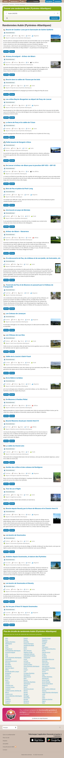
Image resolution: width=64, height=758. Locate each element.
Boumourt (8, 677)
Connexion (57, 1)
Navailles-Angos (46, 638)
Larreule (26, 661)
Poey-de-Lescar (46, 652)
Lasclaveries (27, 663)
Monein (26, 692)
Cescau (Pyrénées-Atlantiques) (13, 696)
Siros (43, 687)
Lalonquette (27, 657)
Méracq (26, 685)
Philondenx (45, 647)
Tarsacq (44, 690)
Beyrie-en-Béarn (9, 668)
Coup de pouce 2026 (9, 747)
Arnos (6, 647)
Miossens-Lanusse (29, 689)
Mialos (25, 687)
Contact (5, 750)
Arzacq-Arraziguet (10, 652)
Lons (25, 671)
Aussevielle (8, 659)
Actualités (5, 743)
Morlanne (26, 701)
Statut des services (26, 754)
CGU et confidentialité (9, 734)
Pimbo (44, 650)
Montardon (27, 697)
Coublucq (7, 699)
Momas (26, 690)
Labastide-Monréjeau (29, 656)
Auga (6, 656)
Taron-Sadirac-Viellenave (48, 689)
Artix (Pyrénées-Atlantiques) (12, 650)
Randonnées (15, 1)
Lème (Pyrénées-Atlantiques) (31, 666)
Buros (6, 680)
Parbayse (44, 642)
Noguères (44, 640)
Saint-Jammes (46, 666)
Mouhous (26, 703)
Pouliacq (44, 657)
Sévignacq (45, 685)
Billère (7, 670)
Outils (6, 1)
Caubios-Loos (9, 694)
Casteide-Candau (9, 687)
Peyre (43, 645)
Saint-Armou (45, 663)
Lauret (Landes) (28, 664)
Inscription (49, 1)
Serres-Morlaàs (46, 682)
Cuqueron (8, 701)
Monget (26, 694)
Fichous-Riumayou (29, 643)
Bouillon (7, 675)
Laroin (25, 659)
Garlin (25, 647)
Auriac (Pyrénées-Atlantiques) (13, 657)
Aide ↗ (23, 1)
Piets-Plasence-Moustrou (49, 649)
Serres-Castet (45, 680)
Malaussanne (27, 677)
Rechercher (54, 18)
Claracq (7, 697)
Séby (43, 675)
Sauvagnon (45, 673)
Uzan (43, 696)
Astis (6, 654)
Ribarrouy (44, 661)
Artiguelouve (8, 649)
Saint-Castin (45, 664)
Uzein (43, 697)
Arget (6, 645)
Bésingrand (8, 666)
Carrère (7, 683)
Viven (43, 703)
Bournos (7, 678)
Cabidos (7, 682)
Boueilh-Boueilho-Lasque (12, 671)
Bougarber (8, 673)
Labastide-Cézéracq (29, 654)
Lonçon (26, 670)
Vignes (44, 701)
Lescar (25, 668)
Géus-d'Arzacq (27, 650)
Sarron (44, 671)
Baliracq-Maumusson (11, 661)
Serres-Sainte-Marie (47, 683)
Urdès (43, 694)
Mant (25, 678)
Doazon (26, 638)
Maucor (26, 680)
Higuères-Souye (28, 652)
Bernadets (8, 664)
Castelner (7, 689)
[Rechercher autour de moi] (57, 13)
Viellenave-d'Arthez (47, 699)
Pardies (44, 643)
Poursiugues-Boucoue (48, 659)
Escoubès (26, 642)
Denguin (7, 703)
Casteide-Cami (9, 685)
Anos (6, 640)
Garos (25, 649)
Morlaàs (26, 699)
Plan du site (6, 737)
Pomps (44, 654)
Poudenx (44, 656)
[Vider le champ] (54, 13)
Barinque (7, 663)
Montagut (26, 696)
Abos (6, 638)
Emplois (5, 740)
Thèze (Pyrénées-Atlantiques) (50, 692)
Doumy (26, 640)
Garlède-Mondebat (29, 645)
